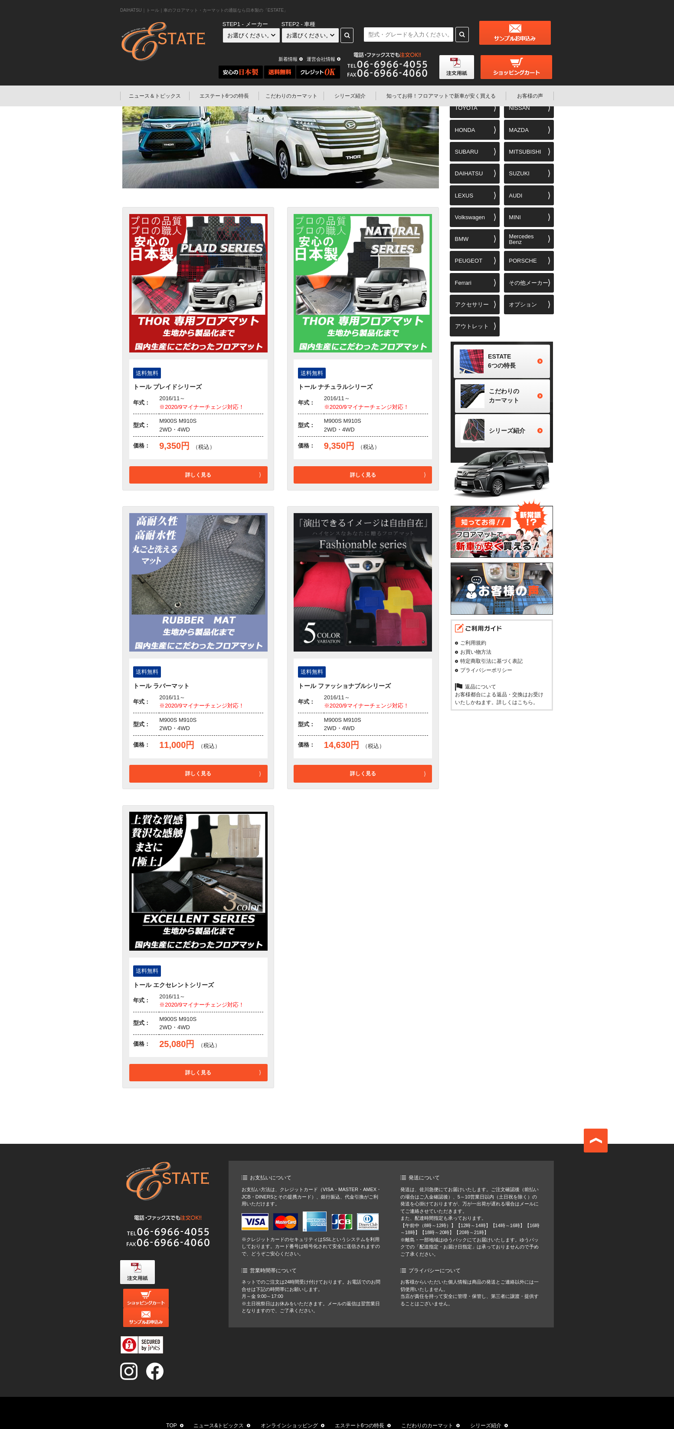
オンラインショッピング (289, 1406)
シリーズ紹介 (350, 96)
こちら (525, 706)
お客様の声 (530, 96)
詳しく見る (198, 475)
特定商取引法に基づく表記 (491, 665)
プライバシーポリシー (486, 674)
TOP (171, 1406)
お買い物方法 (475, 655)
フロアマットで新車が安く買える (441, 96)
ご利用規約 (473, 646)
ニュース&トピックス (218, 1406)
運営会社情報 (321, 59)
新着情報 (288, 59)
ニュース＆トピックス (155, 96)
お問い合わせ (442, 1417)
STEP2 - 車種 (298, 24)
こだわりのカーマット (291, 96)
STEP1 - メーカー (245, 24)
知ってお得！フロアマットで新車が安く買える (264, 1417)
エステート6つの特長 (224, 96)
